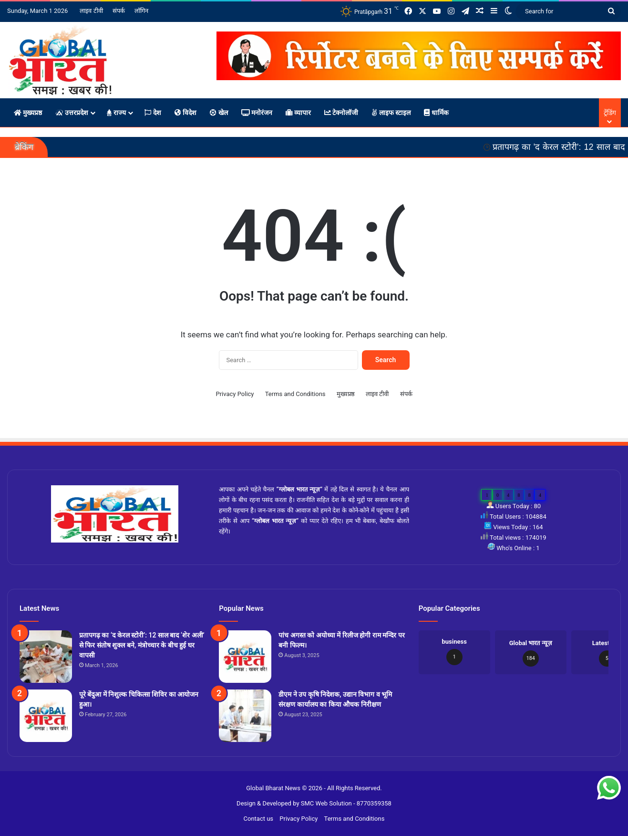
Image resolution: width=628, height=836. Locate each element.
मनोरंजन (256, 112)
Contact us (259, 818)
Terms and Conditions (295, 393)
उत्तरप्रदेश (71, 112)
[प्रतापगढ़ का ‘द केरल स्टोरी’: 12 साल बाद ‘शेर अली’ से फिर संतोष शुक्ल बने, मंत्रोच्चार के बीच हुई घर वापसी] (46, 656)
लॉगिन (141, 10)
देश (152, 112)
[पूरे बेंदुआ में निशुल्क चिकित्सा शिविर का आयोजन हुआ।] (46, 716)
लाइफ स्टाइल (391, 112)
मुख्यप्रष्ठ (28, 112)
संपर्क (119, 10)
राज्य (116, 112)
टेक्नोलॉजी (341, 112)
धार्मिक (436, 112)
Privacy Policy (235, 393)
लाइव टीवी (91, 10)
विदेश (185, 112)
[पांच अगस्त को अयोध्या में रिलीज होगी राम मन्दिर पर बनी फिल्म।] (245, 656)
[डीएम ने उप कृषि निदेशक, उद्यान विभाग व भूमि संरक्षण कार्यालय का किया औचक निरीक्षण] (245, 716)
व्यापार (298, 112)
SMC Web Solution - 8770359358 (346, 803)
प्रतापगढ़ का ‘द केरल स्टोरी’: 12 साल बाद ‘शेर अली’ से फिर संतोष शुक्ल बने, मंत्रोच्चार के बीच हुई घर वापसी (142, 645)
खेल (218, 112)
